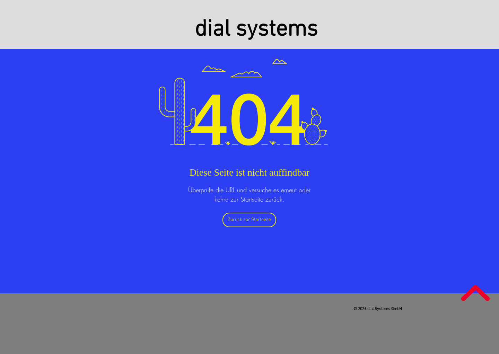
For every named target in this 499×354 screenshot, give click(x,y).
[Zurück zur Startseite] (249, 220)
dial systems (256, 30)
